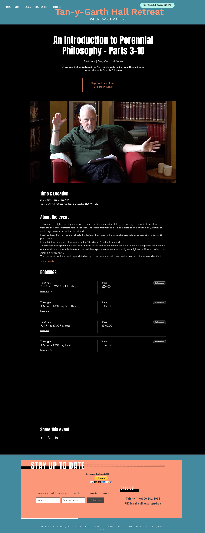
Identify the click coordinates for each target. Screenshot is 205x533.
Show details (47, 261)
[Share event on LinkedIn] (56, 437)
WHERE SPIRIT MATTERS (108, 19)
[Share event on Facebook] (41, 437)
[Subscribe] (95, 500)
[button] (101, 479)
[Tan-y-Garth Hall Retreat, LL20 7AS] (157, 5)
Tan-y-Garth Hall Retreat (109, 11)
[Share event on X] (49, 437)
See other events (103, 86)
